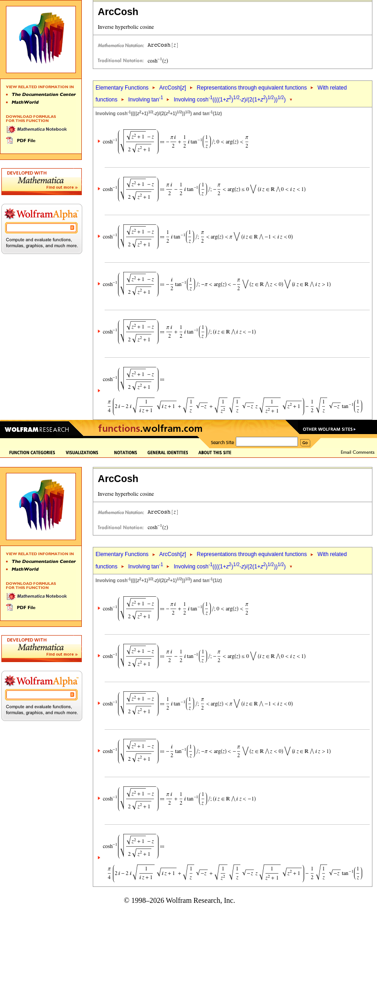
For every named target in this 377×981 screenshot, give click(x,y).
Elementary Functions (122, 88)
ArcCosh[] (172, 88)
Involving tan (145, 99)
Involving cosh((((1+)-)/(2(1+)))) (230, 99)
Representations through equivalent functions (252, 88)
